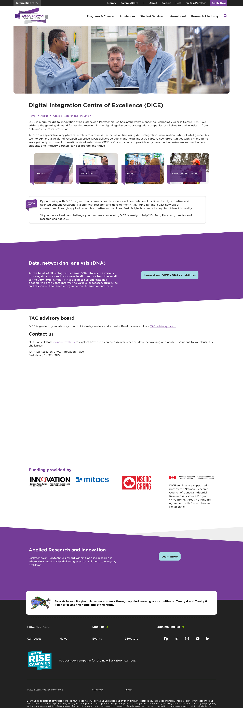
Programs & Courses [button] (101, 16)
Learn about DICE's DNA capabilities (170, 275)
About (153, 3)
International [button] (177, 16)
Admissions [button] (127, 16)
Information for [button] (25, 3)
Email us (98, 626)
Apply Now (219, 3)
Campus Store (129, 3)
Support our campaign (75, 660)
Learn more (169, 556)
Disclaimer (97, 689)
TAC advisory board (163, 326)
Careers (166, 3)
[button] (225, 16)
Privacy (128, 689)
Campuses (34, 638)
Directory (131, 638)
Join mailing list (168, 626)
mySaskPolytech (196, 3)
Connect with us (64, 341)
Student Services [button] (152, 16)
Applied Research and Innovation (72, 115)
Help (178, 3)
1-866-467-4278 (38, 626)
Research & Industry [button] (205, 16)
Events (97, 638)
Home (32, 115)
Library (111, 3)
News (63, 638)
